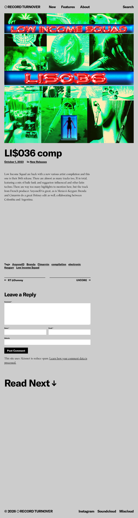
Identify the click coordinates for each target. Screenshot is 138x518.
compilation (58, 264)
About (85, 7)
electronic (74, 264)
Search (128, 7)
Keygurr (9, 267)
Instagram (86, 511)
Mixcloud (126, 511)
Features (68, 7)
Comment (8, 302)
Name (6, 328)
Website (7, 338)
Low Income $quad (27, 267)
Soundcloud (106, 511)
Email (51, 328)
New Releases (38, 162)
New (52, 7)
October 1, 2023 (14, 162)
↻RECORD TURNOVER (22, 7)
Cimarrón (43, 264)
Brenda (31, 264)
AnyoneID (18, 264)
